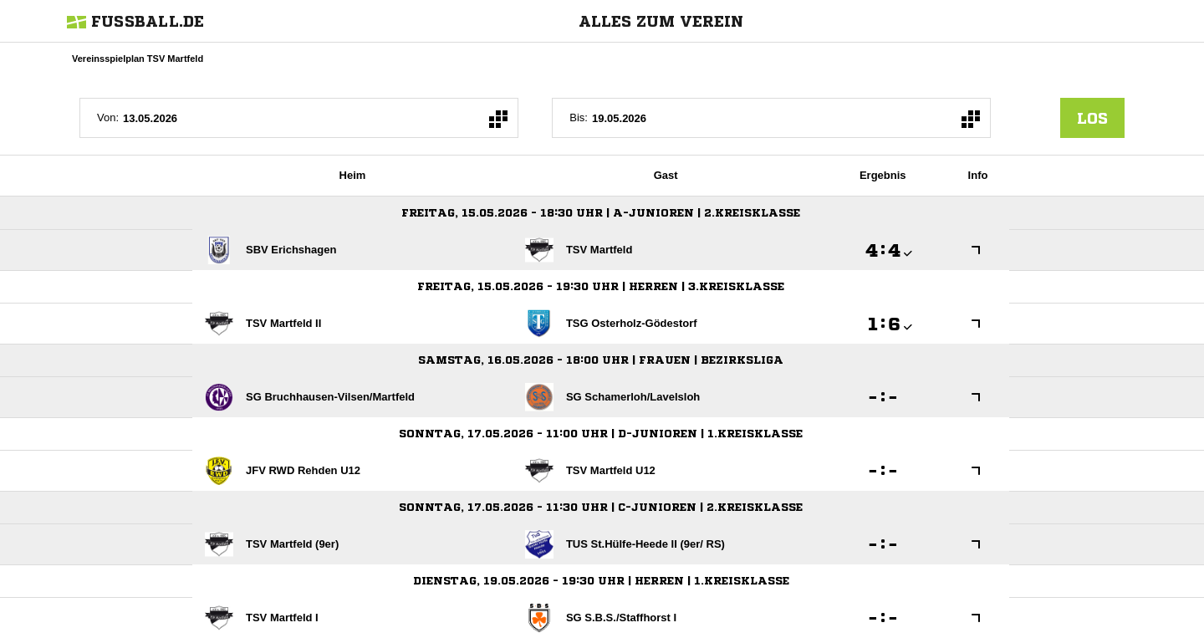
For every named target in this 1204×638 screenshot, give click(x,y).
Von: (108, 117)
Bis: (578, 117)
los (1092, 117)
